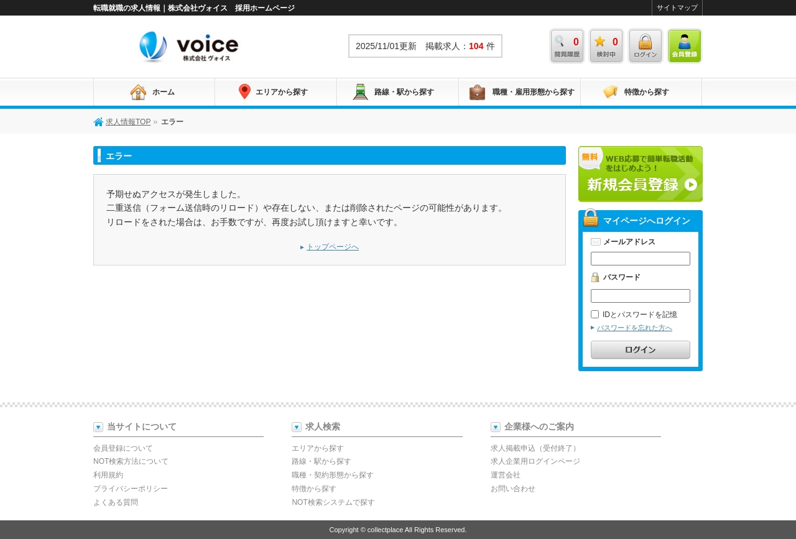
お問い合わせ (513, 488)
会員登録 (685, 46)
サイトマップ (677, 7)
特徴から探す (646, 92)
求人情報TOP (189, 46)
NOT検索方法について (131, 461)
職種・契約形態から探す (333, 475)
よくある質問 (115, 502)
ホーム (163, 92)
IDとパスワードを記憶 (634, 314)
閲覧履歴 (567, 46)
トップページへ (333, 246)
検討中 (606, 46)
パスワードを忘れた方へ (634, 327)
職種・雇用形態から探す (534, 92)
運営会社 (506, 475)
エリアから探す (282, 92)
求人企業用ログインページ (535, 461)
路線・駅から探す (404, 92)
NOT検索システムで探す (333, 502)
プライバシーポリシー (130, 488)
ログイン (645, 46)
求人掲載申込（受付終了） (535, 448)
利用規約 (108, 475)
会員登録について (123, 448)
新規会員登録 (640, 174)
